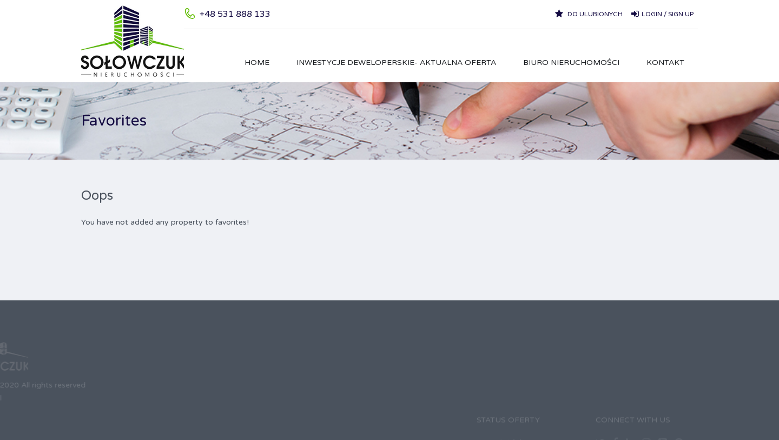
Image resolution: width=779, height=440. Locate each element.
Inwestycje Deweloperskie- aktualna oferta (396, 62)
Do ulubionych (589, 13)
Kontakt (665, 62)
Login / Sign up (662, 13)
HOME (257, 62)
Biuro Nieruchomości (571, 62)
